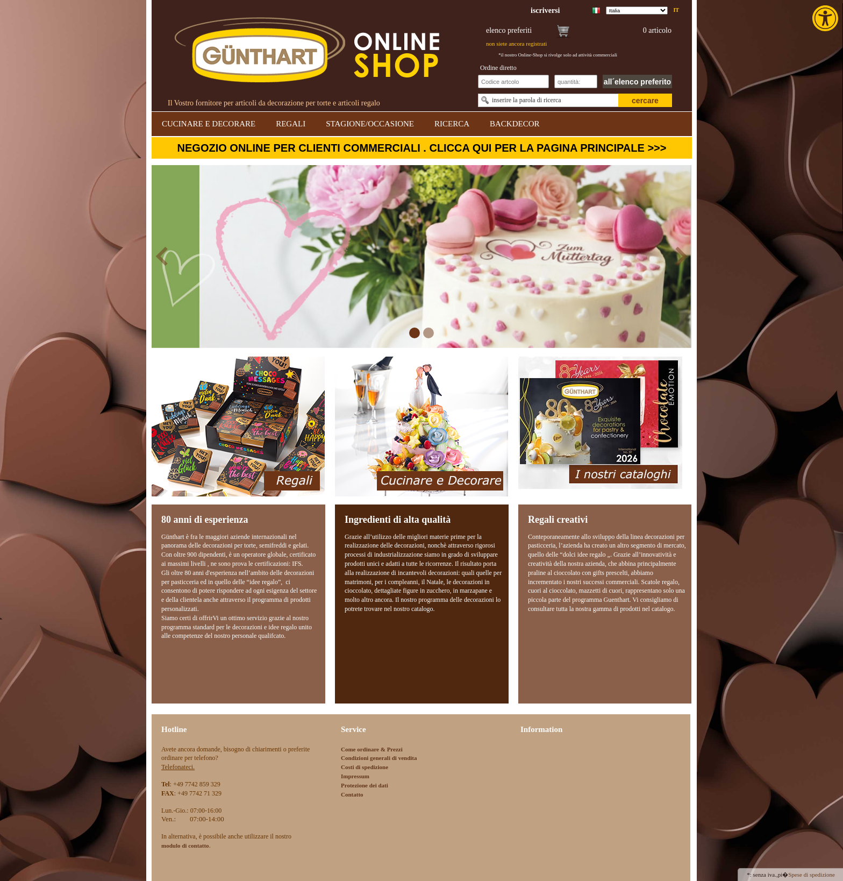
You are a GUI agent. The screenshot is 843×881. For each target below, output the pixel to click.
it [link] (676, 10)
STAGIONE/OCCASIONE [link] (370, 123)
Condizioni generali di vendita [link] (379, 758)
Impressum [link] (355, 776)
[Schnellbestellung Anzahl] (575, 81)
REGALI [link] (290, 123)
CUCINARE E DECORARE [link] (208, 123)
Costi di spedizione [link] (364, 767)
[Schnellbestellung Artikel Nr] (513, 81)
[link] (826, 18)
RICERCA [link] (451, 123)
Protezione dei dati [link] (364, 785)
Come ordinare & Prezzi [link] (372, 749)
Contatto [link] (352, 794)
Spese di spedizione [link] (811, 874)
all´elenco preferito (637, 81)
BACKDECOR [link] (515, 123)
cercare (645, 100)
